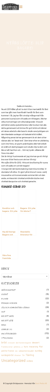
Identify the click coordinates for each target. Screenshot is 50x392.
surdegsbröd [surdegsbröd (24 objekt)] (7, 355)
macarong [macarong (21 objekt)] (33, 346)
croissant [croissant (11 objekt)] (11, 343)
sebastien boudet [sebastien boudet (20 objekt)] (26, 351)
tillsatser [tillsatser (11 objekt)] (17, 355)
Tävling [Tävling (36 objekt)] (30, 354)
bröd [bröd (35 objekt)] (4, 342)
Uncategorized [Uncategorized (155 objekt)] (13, 360)
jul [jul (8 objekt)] (22, 347)
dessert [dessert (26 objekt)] (35, 342)
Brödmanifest (8, 290)
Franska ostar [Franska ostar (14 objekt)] (7, 347)
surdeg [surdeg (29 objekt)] (38, 350)
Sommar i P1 (6, 329)
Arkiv (5, 268)
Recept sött (7, 320)
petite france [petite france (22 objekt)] (7, 350)
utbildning (7, 338)
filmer (4, 299)
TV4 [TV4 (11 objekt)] (23, 355)
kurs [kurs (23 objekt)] (26, 346)
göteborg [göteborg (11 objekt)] (17, 347)
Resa (3, 325)
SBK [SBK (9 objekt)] (16, 351)
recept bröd (7, 316)
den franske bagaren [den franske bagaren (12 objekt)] (23, 343)
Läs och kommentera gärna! (15, 307)
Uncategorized (8, 334)
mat (3, 312)
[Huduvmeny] (21, 6)
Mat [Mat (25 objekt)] (41, 346)
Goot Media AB (41, 383)
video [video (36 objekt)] (29, 360)
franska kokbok (9, 303)
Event (4, 294)
